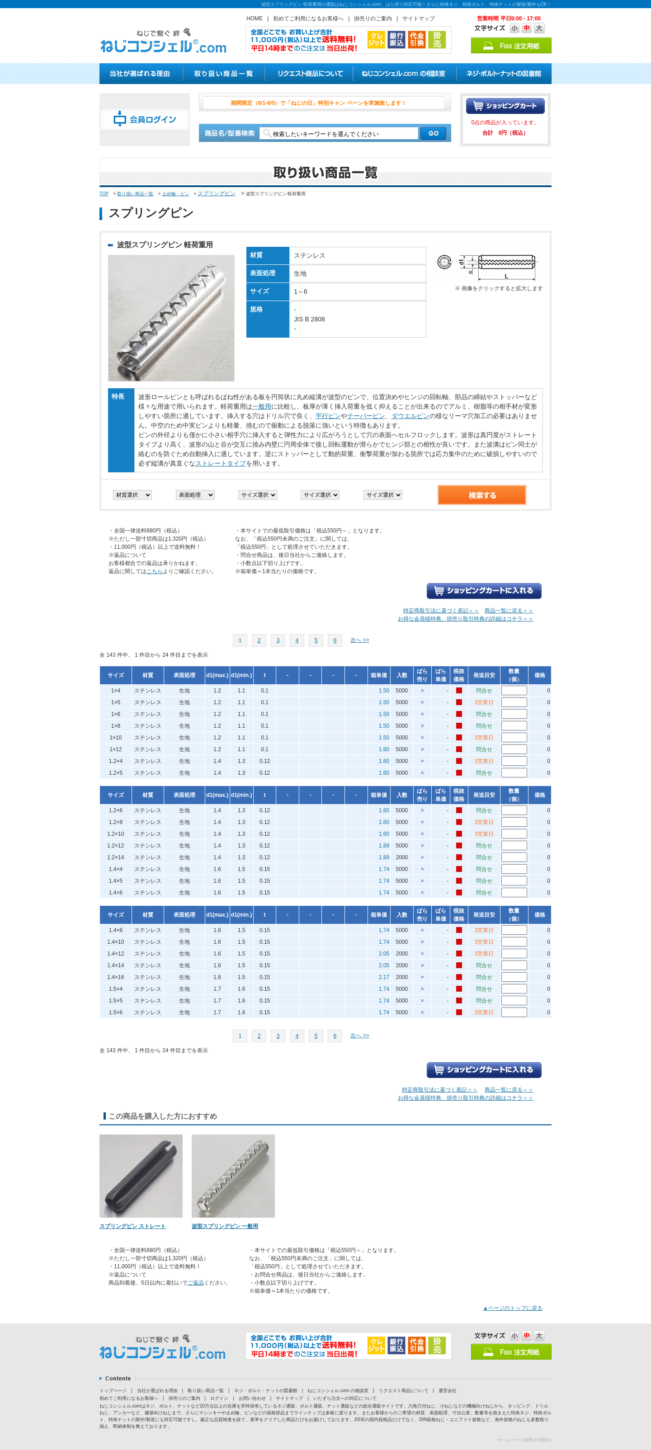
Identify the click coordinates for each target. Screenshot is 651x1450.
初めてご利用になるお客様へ (308, 18)
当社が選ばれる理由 (157, 1390)
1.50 (384, 690)
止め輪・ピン (175, 193)
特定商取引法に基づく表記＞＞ (441, 610)
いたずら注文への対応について (345, 1398)
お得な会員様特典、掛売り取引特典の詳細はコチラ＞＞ (465, 619)
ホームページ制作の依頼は (524, 1439)
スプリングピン (217, 193)
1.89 (384, 846)
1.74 (384, 869)
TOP (103, 193)
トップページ (113, 1390)
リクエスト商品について (404, 1390)
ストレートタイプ (220, 463)
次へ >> (359, 640)
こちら (154, 571)
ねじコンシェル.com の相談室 (337, 1390)
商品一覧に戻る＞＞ (509, 610)
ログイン (219, 1398)
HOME (254, 18)
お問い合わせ (252, 1398)
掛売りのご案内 (373, 18)
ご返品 (196, 1283)
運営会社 (448, 1390)
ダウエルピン (410, 415)
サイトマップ (418, 18)
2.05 (384, 954)
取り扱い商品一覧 (135, 193)
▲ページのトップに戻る (512, 1308)
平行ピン (328, 415)
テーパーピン (366, 415)
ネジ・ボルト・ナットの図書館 (265, 1390)
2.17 (384, 977)
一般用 (261, 406)
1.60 (384, 749)
